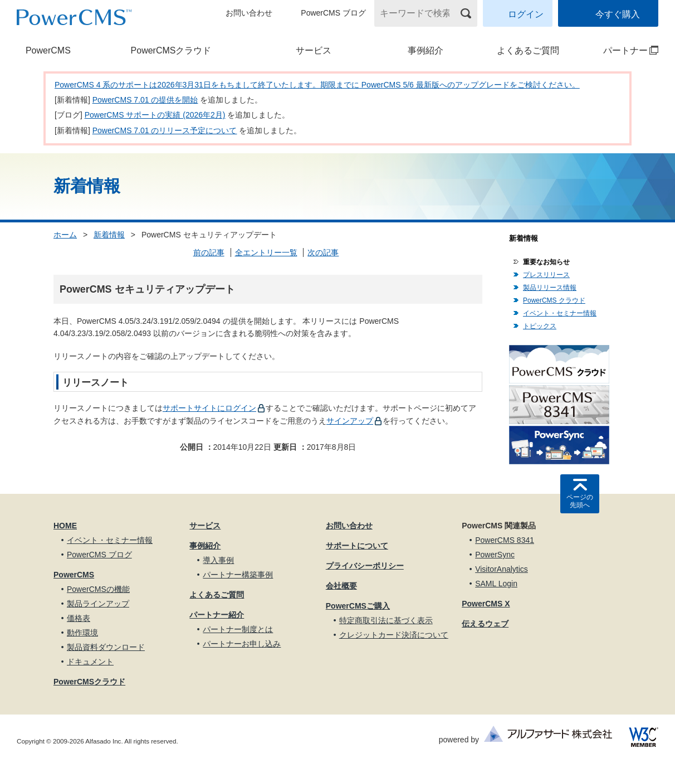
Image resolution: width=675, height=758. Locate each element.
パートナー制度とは (238, 629)
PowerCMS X (486, 603)
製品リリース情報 (549, 287)
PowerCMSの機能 (98, 589)
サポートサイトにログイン (209, 408)
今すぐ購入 (617, 14)
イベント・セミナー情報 (559, 313)
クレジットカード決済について (393, 634)
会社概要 (341, 585)
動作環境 (82, 632)
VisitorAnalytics (501, 569)
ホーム (65, 234)
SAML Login (496, 583)
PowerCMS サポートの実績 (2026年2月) (155, 114)
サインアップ (349, 420)
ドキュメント (90, 661)
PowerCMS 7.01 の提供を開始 (145, 99)
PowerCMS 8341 (504, 540)
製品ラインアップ (98, 603)
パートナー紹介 (216, 614)
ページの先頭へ (579, 501)
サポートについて (357, 545)
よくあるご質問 (528, 50)
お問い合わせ (249, 12)
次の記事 (323, 252)
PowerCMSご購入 (358, 605)
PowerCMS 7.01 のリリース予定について (164, 130)
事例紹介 (425, 50)
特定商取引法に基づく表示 (386, 620)
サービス (313, 50)
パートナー (622, 50)
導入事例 (218, 560)
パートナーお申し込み (242, 643)
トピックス (539, 326)
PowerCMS (48, 50)
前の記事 (208, 252)
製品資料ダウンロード (106, 647)
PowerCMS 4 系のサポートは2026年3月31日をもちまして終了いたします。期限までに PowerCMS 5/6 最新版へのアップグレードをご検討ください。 (317, 84)
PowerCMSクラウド (171, 50)
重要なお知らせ (546, 262)
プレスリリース (546, 275)
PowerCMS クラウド (554, 300)
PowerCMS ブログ (333, 12)
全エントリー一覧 (266, 252)
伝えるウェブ (485, 623)
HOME (65, 525)
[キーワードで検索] (419, 13)
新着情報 (109, 234)
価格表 (78, 618)
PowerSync (495, 554)
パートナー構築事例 (238, 574)
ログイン (526, 14)
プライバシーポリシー (365, 565)
